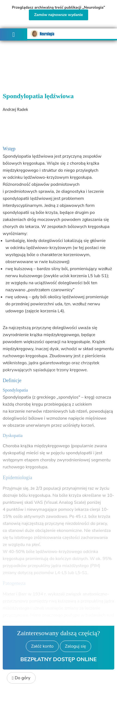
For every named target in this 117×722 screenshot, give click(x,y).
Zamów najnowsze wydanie (58, 14)
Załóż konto (42, 646)
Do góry (21, 678)
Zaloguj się (75, 646)
